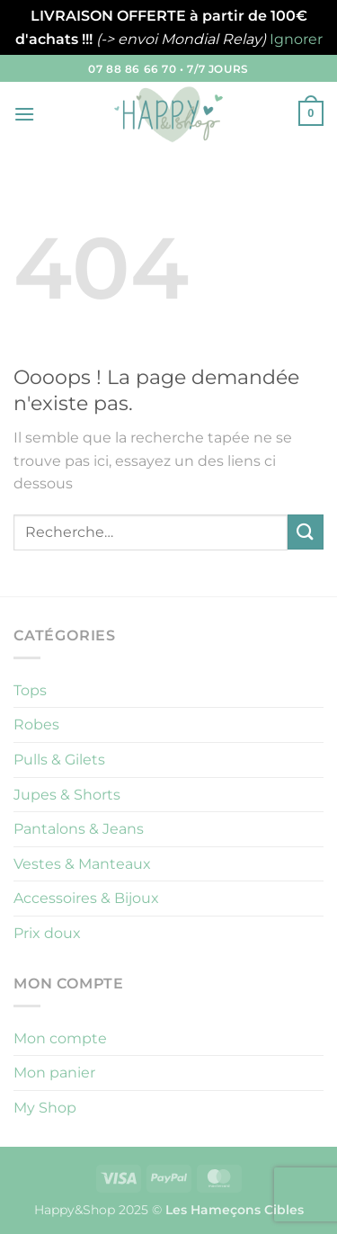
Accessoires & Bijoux (86, 898)
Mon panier (54, 1072)
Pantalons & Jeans (78, 828)
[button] (24, 114)
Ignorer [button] (296, 39)
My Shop (44, 1107)
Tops (30, 690)
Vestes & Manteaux (82, 863)
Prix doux (47, 933)
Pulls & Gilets (59, 759)
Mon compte (60, 1038)
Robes (36, 724)
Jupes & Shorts (66, 794)
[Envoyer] (306, 532)
